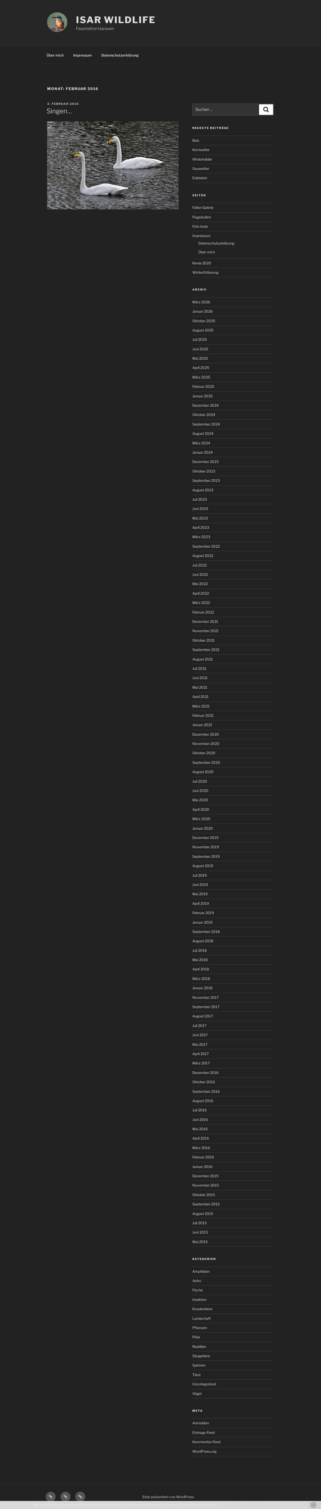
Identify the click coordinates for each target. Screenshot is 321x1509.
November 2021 (205, 631)
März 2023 (201, 537)
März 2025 (201, 377)
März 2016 (201, 1148)
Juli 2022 (199, 565)
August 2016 (202, 1101)
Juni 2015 (200, 1232)
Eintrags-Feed (203, 1432)
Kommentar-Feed (206, 1442)
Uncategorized (204, 1384)
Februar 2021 (203, 715)
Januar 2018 (202, 988)
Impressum (82, 55)
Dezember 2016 (205, 1072)
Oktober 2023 (203, 471)
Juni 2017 (200, 1035)
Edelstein (199, 178)
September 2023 (206, 480)
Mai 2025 (200, 358)
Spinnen (198, 1365)
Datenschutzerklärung (120, 55)
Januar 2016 (202, 1166)
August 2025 (202, 330)
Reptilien (199, 1346)
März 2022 (201, 602)
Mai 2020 (200, 800)
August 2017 (202, 1016)
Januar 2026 (202, 311)
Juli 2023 (199, 499)
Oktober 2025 (203, 321)
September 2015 (206, 1204)
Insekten (199, 1299)
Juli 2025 (199, 339)
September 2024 (206, 424)
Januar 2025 (202, 396)
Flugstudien (201, 217)
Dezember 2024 (205, 405)
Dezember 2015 (205, 1176)
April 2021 (200, 696)
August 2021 (202, 659)
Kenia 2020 (201, 263)
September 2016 (206, 1091)
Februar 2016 (203, 1157)
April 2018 (200, 969)
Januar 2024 (202, 452)
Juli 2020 (199, 781)
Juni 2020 (200, 790)
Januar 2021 (202, 725)
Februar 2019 (203, 913)
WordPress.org (204, 1451)
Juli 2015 (199, 1223)
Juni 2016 (200, 1119)
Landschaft (201, 1318)
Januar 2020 (202, 828)
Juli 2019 (199, 875)
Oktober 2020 (203, 753)
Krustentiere (202, 1309)
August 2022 (202, 555)
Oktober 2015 (203, 1195)
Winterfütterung (205, 272)
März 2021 (201, 706)
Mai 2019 (200, 894)
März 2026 (201, 302)
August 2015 (202, 1213)
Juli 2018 (199, 950)
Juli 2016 (199, 1110)
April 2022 (200, 593)
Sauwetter (200, 168)
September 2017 (205, 1007)
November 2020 (205, 743)
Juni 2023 (200, 508)
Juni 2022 (200, 574)
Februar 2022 (203, 612)
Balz (195, 140)
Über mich (55, 55)
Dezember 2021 (205, 621)
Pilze (196, 1337)
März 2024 (201, 443)
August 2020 (203, 772)
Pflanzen (199, 1328)
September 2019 (206, 856)
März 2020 (201, 819)
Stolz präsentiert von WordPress (168, 1497)
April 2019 (200, 903)
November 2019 (205, 847)
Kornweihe (200, 150)
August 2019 (202, 866)
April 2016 (200, 1138)
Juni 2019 (200, 884)
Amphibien (201, 1271)
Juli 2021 (199, 668)
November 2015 (205, 1185)
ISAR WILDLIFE (115, 19)
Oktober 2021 (203, 640)
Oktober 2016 (203, 1082)
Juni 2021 (200, 678)
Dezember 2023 (205, 461)
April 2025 (200, 367)
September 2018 (206, 931)
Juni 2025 (200, 349)
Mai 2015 (200, 1242)
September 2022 (206, 546)
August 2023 (202, 490)
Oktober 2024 (203, 414)
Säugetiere (201, 1356)
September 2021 (205, 649)
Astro (196, 1281)
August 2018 (202, 941)
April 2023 (200, 527)
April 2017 (200, 1054)
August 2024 (202, 433)
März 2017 (201, 1063)
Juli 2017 (199, 1025)
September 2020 (206, 762)
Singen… (59, 111)
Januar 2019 (202, 922)
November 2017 (205, 997)
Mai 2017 (199, 1044)
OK (272, 1504)
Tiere (196, 1375)
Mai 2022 (200, 584)
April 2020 (200, 809)
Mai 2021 (199, 687)
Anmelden (200, 1423)
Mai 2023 (200, 518)
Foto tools (200, 226)
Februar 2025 (203, 386)
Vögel (196, 1393)
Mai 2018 (200, 960)
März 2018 (201, 978)
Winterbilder (202, 159)
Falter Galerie (202, 207)
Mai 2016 (200, 1129)
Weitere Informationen (242, 1504)
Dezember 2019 (205, 837)
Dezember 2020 (205, 734)
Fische (197, 1290)
